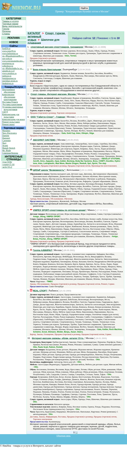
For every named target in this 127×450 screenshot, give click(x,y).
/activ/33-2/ (7, 167)
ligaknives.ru (8, 83)
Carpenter (6, 140)
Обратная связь (64, 436)
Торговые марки (10, 24)
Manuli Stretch (8, 148)
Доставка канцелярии (12, 104)
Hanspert (6, 138)
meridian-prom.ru (10, 81)
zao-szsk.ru (7, 58)
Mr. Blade (6, 150)
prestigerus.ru (8, 63)
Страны (6, 33)
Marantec (6, 130)
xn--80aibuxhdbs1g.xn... (12, 68)
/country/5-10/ (8, 164)
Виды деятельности (12, 26)
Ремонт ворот (8, 124)
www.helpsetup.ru (10, 53)
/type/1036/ (7, 162)
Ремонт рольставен (11, 122)
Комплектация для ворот (13, 119)
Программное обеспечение (8, 90)
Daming (5, 135)
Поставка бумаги (10, 102)
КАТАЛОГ (34, 33)
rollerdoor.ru (7, 66)
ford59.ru (6, 48)
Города (5, 29)
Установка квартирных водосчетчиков (12, 108)
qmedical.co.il (8, 71)
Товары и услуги (10, 21)
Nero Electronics (9, 133)
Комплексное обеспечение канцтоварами (9, 97)
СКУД (5, 112)
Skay (4, 143)
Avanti (5, 145)
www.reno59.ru (9, 51)
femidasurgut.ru (9, 78)
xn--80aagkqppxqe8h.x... (13, 56)
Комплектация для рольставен (10, 115)
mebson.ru (6, 76)
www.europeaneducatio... (13, 61)
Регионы (6, 31)
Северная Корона (10, 153)
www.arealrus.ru (9, 73)
